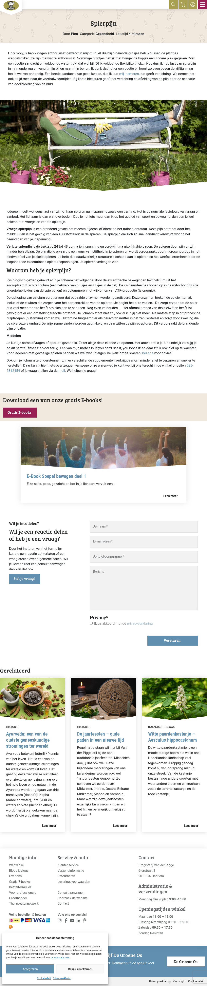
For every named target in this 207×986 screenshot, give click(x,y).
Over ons (15, 876)
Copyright (179, 981)
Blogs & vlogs (19, 870)
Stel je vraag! (24, 578)
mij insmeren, (129, 74)
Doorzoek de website (73, 898)
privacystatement (60, 957)
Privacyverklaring (62, 978)
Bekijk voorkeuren (80, 969)
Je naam (100, 526)
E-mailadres (102, 541)
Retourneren (66, 876)
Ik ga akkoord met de (123, 623)
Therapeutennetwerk (24, 903)
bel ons (147, 353)
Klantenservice (68, 865)
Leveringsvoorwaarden (74, 882)
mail (61, 371)
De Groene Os (185, 961)
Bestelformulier (20, 887)
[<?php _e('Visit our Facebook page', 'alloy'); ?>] (66, 921)
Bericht (98, 571)
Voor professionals (22, 893)
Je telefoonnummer (109, 556)
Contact (63, 903)
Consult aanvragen (71, 893)
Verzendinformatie (71, 870)
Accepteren (30, 969)
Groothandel (18, 898)
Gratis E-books (19, 412)
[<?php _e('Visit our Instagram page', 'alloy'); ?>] (60, 921)
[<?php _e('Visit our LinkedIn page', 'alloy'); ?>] (78, 921)
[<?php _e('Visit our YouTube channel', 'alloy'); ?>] (72, 921)
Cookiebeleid (44, 978)
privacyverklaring (140, 623)
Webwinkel (17, 865)
